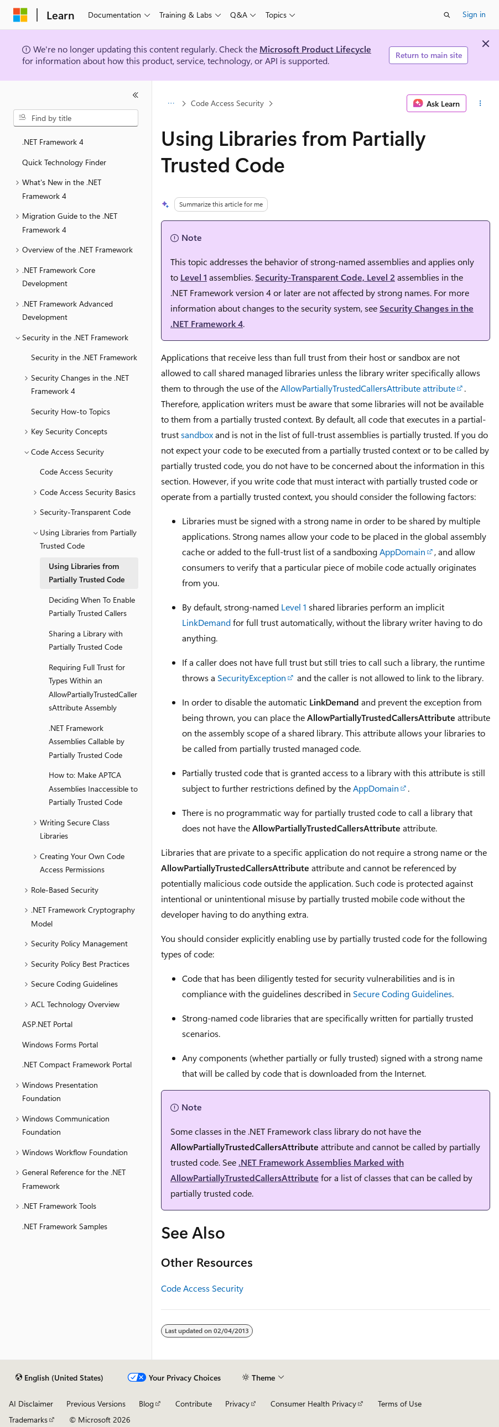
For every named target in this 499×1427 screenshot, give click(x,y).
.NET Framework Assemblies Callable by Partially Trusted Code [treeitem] (86, 741)
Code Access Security (227, 103)
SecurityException (251, 677)
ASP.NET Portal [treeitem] (47, 1024)
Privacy (237, 1403)
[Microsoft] (20, 15)
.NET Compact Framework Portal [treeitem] (77, 1064)
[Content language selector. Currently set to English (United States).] (59, 1378)
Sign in (474, 14)
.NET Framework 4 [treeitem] (53, 141)
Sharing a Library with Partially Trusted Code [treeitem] (86, 640)
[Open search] (447, 15)
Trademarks (28, 1419)
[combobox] (75, 118)
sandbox (197, 434)
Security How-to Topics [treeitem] (70, 411)
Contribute (193, 1403)
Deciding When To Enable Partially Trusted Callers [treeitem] (92, 606)
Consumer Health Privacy (313, 1403)
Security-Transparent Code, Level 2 (325, 277)
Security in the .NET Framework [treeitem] (84, 357)
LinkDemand (206, 622)
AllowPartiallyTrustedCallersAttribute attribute (367, 388)
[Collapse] (135, 95)
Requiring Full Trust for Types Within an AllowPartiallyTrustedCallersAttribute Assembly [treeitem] (93, 687)
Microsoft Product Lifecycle (315, 49)
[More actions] (480, 103)
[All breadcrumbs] (170, 103)
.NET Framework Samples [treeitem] (64, 1226)
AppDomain (402, 551)
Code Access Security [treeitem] (76, 471)
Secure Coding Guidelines (402, 993)
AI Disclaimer (31, 1403)
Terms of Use (400, 1403)
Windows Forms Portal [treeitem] (60, 1044)
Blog (146, 1403)
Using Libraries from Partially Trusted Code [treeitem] (86, 573)
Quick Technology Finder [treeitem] (64, 162)
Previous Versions (96, 1403)
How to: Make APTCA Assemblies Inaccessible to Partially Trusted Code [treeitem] (93, 788)
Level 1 (193, 277)
